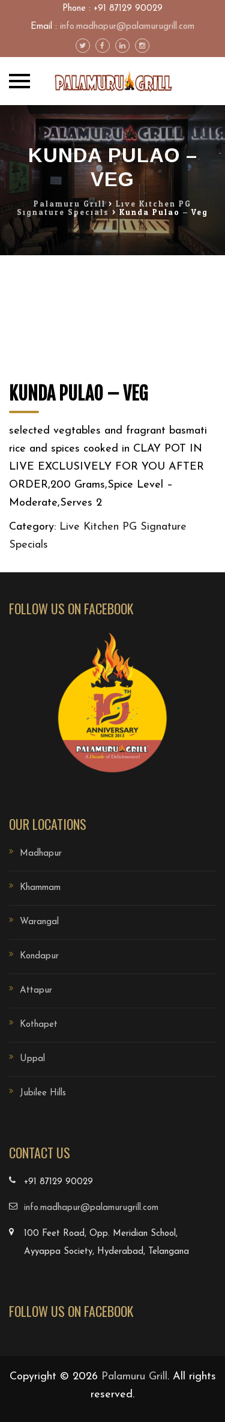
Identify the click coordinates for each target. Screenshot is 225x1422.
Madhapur (41, 853)
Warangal (39, 922)
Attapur (36, 990)
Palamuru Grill (134, 1376)
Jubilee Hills (43, 1093)
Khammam (40, 887)
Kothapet (39, 1024)
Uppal (32, 1058)
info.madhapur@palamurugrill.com (127, 26)
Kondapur (39, 956)
